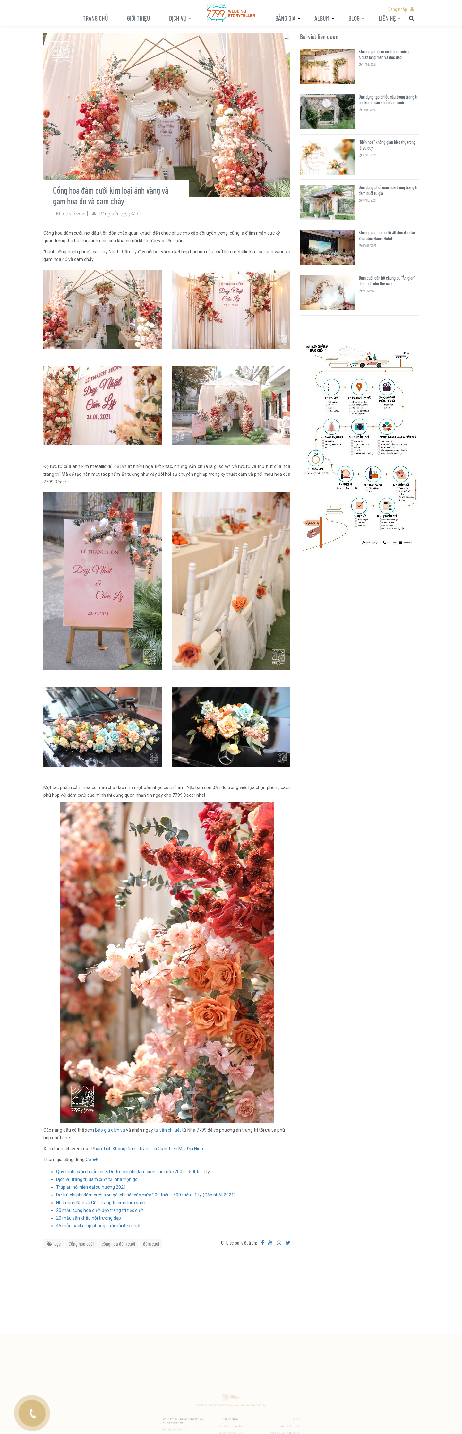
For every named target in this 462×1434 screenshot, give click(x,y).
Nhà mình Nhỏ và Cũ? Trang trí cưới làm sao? (101, 1202)
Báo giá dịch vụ (110, 1130)
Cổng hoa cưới (81, 1243)
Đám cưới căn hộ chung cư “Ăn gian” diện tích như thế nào (387, 280)
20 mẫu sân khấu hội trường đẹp (88, 1218)
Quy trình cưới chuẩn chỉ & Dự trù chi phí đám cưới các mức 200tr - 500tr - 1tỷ (133, 1171)
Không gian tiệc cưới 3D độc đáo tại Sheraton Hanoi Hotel (387, 235)
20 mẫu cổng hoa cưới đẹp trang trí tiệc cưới (100, 1210)
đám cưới (151, 1243)
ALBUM (321, 18)
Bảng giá (285, 18)
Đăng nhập (397, 9)
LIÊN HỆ (387, 18)
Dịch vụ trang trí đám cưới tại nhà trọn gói (97, 1179)
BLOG (354, 18)
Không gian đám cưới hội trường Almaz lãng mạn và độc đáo (384, 54)
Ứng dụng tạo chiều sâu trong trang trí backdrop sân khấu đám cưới (388, 99)
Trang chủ (95, 18)
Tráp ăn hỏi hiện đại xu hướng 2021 (91, 1187)
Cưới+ (92, 1159)
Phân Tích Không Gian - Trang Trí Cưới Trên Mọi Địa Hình (147, 1148)
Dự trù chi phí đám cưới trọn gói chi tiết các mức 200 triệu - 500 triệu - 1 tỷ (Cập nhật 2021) (145, 1194)
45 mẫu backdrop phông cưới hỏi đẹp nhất (98, 1225)
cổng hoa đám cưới (118, 1243)
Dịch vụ (178, 18)
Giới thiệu (138, 18)
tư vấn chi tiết (167, 1130)
